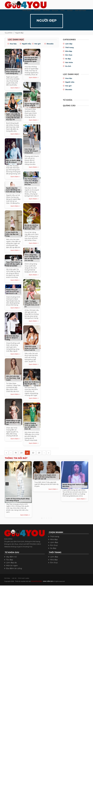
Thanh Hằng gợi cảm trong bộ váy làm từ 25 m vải (12, 291)
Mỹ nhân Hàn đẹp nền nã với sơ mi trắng (12, 337)
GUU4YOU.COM (36, 581)
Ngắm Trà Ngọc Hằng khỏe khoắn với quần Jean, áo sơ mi (32, 304)
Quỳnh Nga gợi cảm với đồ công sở (32, 104)
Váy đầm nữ (11, 557)
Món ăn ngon (12, 566)
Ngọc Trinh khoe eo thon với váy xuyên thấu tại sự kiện (13, 264)
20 (23, 453)
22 (35, 453)
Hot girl (37, 44)
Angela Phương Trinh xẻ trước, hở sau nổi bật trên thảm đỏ (31, 426)
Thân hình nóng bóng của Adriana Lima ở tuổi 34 (31, 348)
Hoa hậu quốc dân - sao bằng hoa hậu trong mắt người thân (32, 60)
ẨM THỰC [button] (46, 10)
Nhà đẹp (68, 51)
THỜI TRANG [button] (26, 10)
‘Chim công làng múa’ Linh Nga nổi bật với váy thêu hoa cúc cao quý (32, 257)
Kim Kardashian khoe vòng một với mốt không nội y (13, 71)
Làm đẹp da (11, 563)
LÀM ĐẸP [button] (37, 10)
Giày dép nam (80, 10)
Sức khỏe (69, 62)
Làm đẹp (68, 44)
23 (41, 453)
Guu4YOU (8, 33)
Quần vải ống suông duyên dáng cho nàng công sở (17, 500)
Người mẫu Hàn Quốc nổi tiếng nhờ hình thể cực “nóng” (13, 190)
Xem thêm (15, 88)
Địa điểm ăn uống (14, 569)
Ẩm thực (68, 55)
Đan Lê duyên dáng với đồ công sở (13, 161)
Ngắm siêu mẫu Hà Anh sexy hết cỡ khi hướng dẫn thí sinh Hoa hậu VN (13, 116)
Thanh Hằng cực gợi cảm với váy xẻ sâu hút (13, 422)
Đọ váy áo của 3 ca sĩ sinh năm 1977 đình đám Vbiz (31, 227)
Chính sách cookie (21, 578)
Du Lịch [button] (55, 10)
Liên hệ (13, 578)
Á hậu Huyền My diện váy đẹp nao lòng (12, 234)
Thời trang (69, 47)
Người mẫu (26, 44)
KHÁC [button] (62, 10)
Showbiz (50, 44)
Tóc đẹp (9, 560)
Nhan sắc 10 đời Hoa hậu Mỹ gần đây (32, 383)
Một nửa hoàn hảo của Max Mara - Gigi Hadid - (13, 378)
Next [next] (86, 484)
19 (16, 453)
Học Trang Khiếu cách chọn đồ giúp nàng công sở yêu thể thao (31, 181)
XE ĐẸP (70, 10)
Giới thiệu (6, 578)
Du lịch (68, 66)
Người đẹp (19, 33)
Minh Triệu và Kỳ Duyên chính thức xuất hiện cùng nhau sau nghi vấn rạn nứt (45, 477)
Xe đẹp (68, 59)
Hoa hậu (13, 44)
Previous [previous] (7, 484)
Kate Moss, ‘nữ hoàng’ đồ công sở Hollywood (31, 151)
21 (29, 453)
